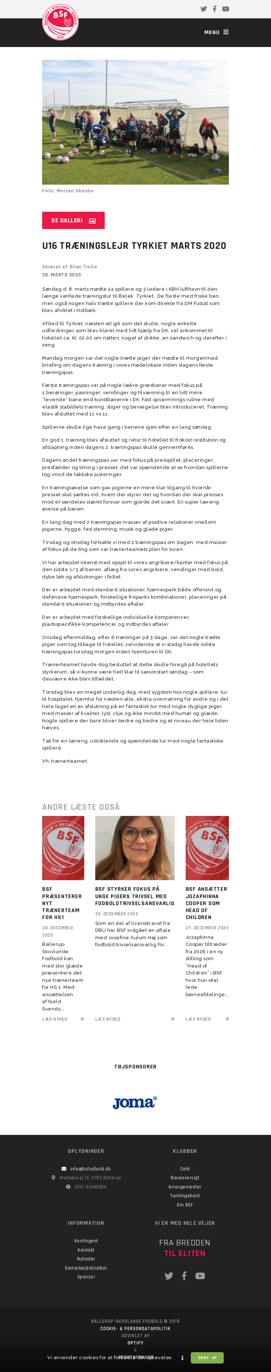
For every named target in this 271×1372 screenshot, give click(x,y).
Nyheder (86, 1259)
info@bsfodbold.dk (86, 1169)
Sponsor (86, 1277)
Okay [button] (207, 1358)
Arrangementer (184, 1187)
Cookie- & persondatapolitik (135, 1329)
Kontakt (86, 1250)
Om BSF (185, 1205)
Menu (216, 32)
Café (185, 1169)
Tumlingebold (185, 1196)
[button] (183, 1358)
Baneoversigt (185, 1178)
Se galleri (73, 220)
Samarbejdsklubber (86, 1268)
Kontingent (86, 1241)
